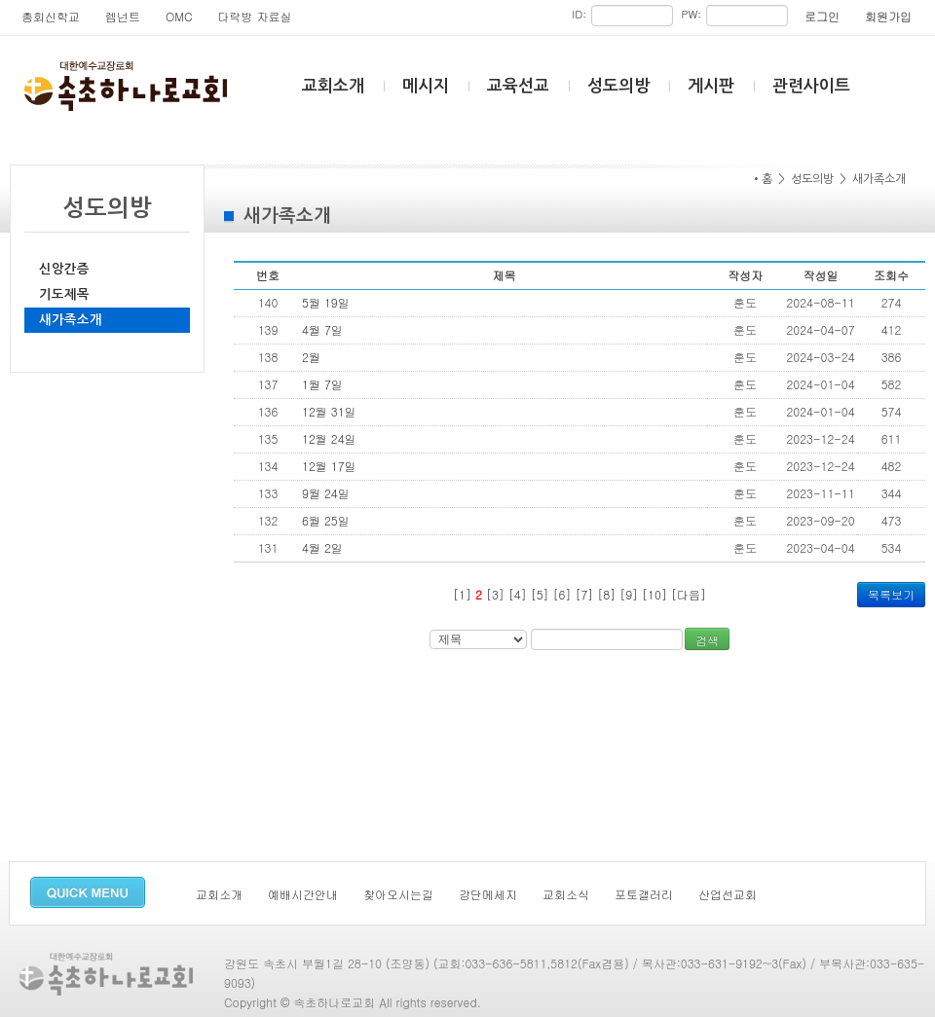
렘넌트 (122, 16)
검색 (707, 640)
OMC (179, 16)
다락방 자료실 (255, 16)
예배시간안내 (303, 894)
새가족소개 (70, 319)
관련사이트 (811, 86)
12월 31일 (329, 411)
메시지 (425, 86)
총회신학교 (50, 16)
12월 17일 (329, 465)
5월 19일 (326, 302)
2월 (311, 356)
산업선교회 (727, 894)
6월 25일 (326, 520)
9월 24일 (326, 493)
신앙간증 (64, 269)
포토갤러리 (644, 894)
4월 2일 (322, 547)
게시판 (711, 86)
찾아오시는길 (398, 894)
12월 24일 (329, 438)
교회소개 (333, 86)
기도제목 (64, 294)
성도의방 (618, 86)
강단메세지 (488, 894)
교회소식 (565, 894)
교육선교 (518, 86)
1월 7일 (322, 384)
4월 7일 (322, 329)
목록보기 (891, 594)
